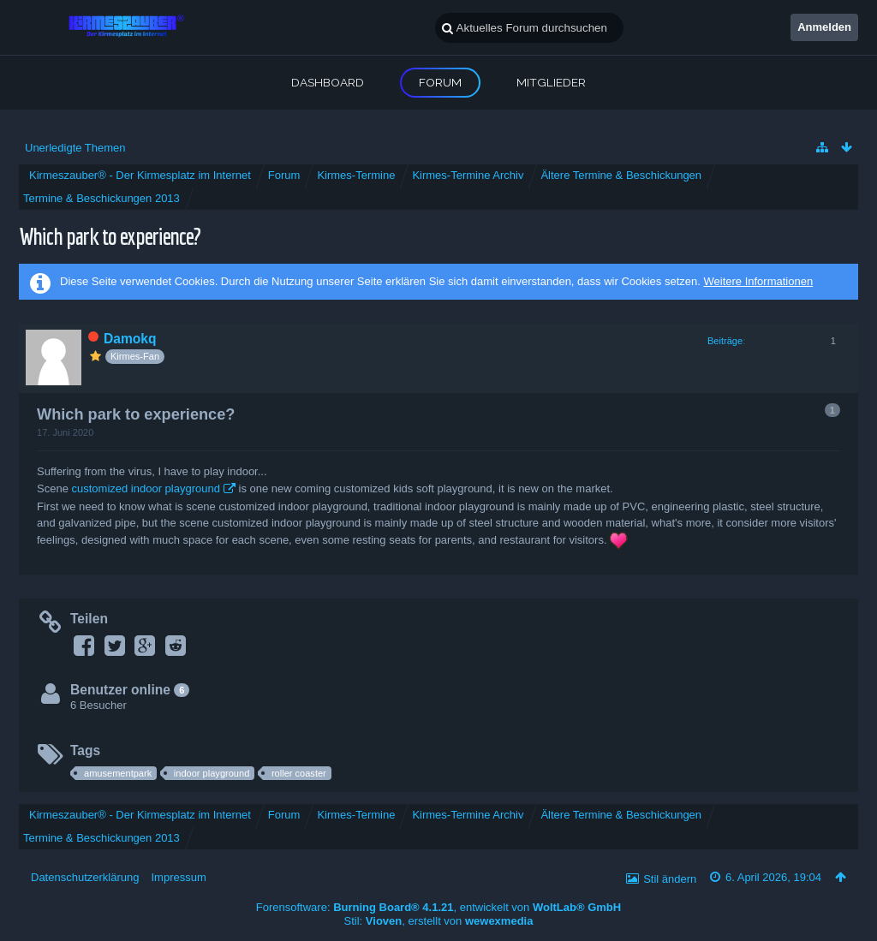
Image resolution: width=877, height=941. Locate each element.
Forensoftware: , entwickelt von (438, 907)
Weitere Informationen (758, 281)
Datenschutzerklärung (85, 877)
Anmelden (824, 27)
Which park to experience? (109, 236)
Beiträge (725, 341)
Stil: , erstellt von (439, 920)
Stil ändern (669, 879)
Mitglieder (551, 82)
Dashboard (327, 82)
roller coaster (298, 773)
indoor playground (211, 773)
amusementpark (118, 773)
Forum (440, 82)
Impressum (178, 877)
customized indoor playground (145, 488)
